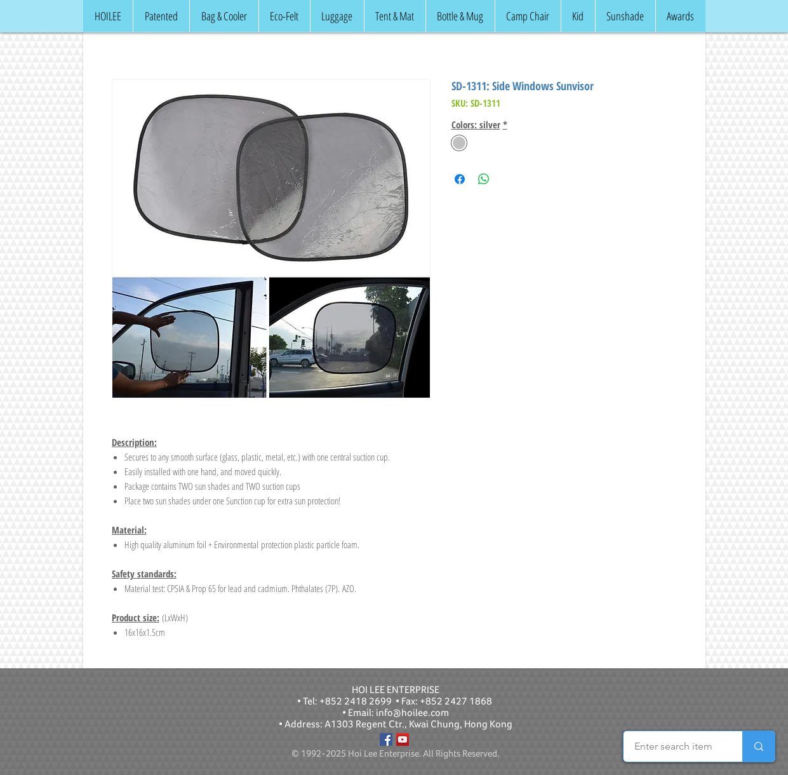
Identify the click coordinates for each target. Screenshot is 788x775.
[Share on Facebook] (459, 179)
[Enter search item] (673, 746)
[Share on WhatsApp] (483, 179)
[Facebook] (386, 739)
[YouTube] (402, 739)
